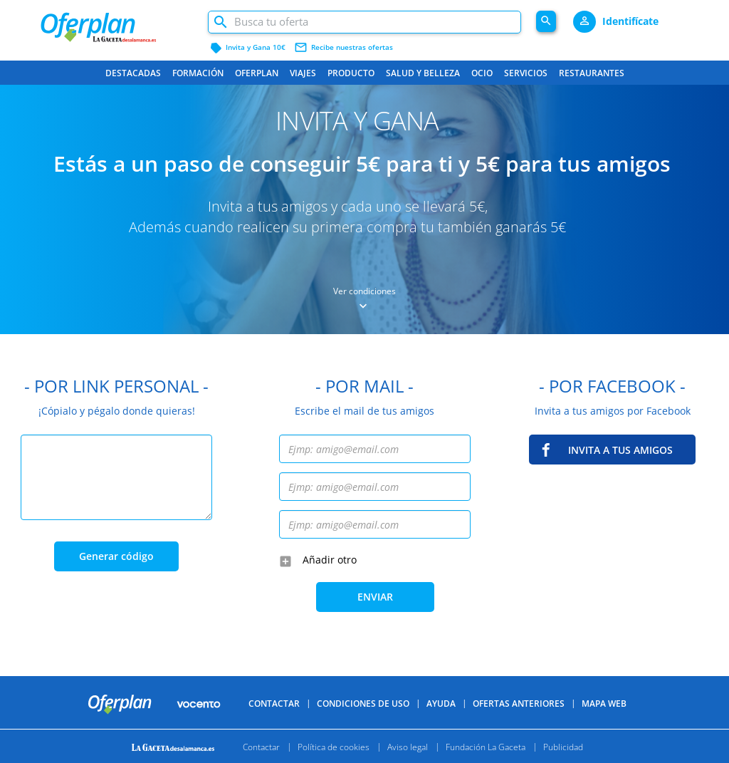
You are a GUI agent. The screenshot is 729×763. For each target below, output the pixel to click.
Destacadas (133, 73)
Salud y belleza (423, 73)
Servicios (525, 73)
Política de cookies (333, 746)
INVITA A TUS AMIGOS (620, 450)
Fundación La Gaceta (485, 746)
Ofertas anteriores (519, 703)
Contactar (274, 703)
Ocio (482, 73)
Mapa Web (604, 703)
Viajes (303, 73)
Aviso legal (407, 746)
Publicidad (563, 746)
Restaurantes (591, 73)
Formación (198, 73)
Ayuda (441, 703)
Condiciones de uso (363, 703)
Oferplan (256, 73)
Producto (350, 73)
